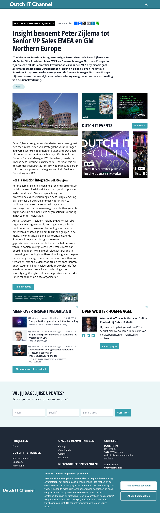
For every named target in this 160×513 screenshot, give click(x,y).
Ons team (17, 461)
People (19, 86)
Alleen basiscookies (139, 496)
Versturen (123, 412)
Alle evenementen (21, 458)
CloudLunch (64, 450)
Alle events (139, 125)
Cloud (15, 446)
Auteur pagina (109, 346)
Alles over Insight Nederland (31, 369)
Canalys (62, 446)
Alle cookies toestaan (139, 485)
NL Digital (63, 457)
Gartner (62, 453)
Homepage (18, 465)
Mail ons (108, 458)
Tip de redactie (23, 286)
